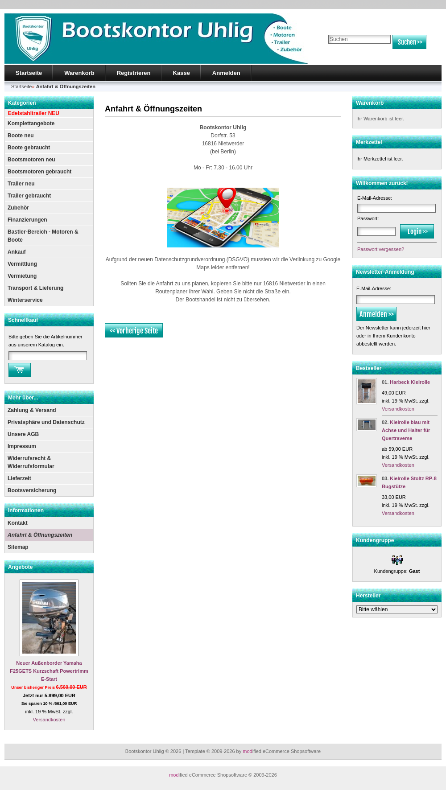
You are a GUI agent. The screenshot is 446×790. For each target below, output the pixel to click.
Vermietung (22, 276)
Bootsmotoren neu (31, 159)
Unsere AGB (23, 434)
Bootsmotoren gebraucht (39, 172)
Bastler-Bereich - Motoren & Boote (43, 236)
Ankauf (17, 252)
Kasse (181, 73)
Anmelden (226, 73)
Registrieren (134, 73)
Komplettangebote (31, 123)
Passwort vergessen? (380, 249)
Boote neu (21, 135)
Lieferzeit (19, 478)
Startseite (29, 73)
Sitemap (18, 547)
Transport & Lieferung (35, 288)
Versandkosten (49, 719)
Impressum (22, 446)
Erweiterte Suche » (347, 53)
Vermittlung (22, 264)
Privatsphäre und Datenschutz (46, 422)
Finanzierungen (27, 220)
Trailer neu (21, 184)
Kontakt (18, 523)
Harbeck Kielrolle (410, 382)
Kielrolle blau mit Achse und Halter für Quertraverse (406, 430)
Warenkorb (79, 73)
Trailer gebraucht (29, 196)
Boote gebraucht (29, 147)
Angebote (20, 567)
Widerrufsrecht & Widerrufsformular (31, 462)
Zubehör (18, 208)
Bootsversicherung (32, 490)
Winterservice (25, 300)
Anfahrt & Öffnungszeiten (40, 535)
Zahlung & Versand (32, 410)
